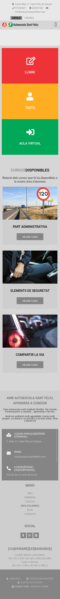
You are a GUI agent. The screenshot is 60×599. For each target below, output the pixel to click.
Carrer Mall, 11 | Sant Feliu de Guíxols (32, 4)
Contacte (30, 514)
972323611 (19, 8)
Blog (30, 510)
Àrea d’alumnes (30, 506)
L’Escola (30, 501)
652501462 (36, 8)
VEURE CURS (30, 236)
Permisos (30, 497)
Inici (30, 493)
